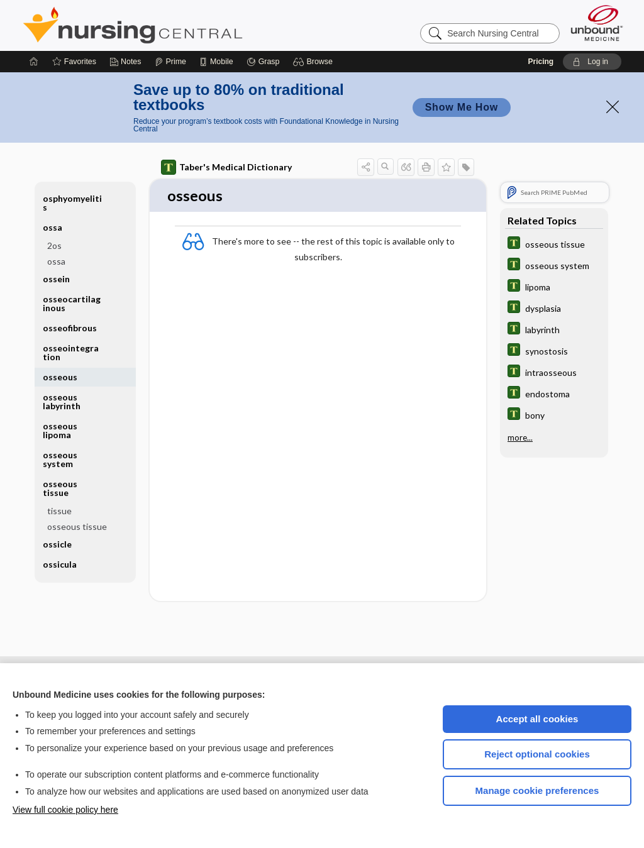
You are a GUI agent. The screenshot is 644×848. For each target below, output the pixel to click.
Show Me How (461, 107)
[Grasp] (263, 61)
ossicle (57, 544)
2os (54, 245)
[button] (314, 61)
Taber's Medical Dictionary (226, 167)
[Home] (34, 61)
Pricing (540, 61)
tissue (59, 510)
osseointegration (71, 352)
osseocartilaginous (72, 303)
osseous (60, 377)
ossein (56, 278)
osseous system (60, 459)
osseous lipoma (60, 430)
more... (520, 437)
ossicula (60, 564)
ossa (52, 227)
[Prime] (170, 61)
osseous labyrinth (61, 401)
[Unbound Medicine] (597, 23)
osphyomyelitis (72, 202)
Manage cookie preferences (537, 790)
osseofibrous (70, 327)
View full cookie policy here (65, 810)
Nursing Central (180, 25)
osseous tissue (60, 488)
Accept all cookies (537, 718)
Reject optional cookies (537, 754)
